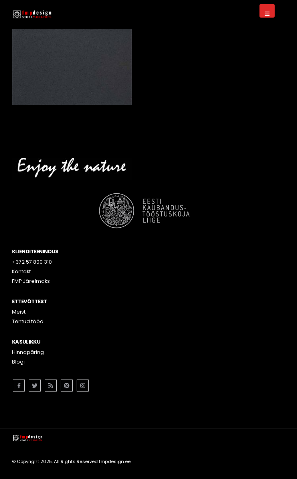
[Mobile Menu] (267, 11)
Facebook (19, 386)
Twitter (35, 386)
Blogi (18, 361)
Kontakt (21, 271)
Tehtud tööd (28, 321)
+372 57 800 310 (32, 261)
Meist (19, 311)
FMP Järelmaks (31, 281)
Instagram (83, 386)
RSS (51, 386)
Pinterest (67, 386)
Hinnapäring (28, 352)
